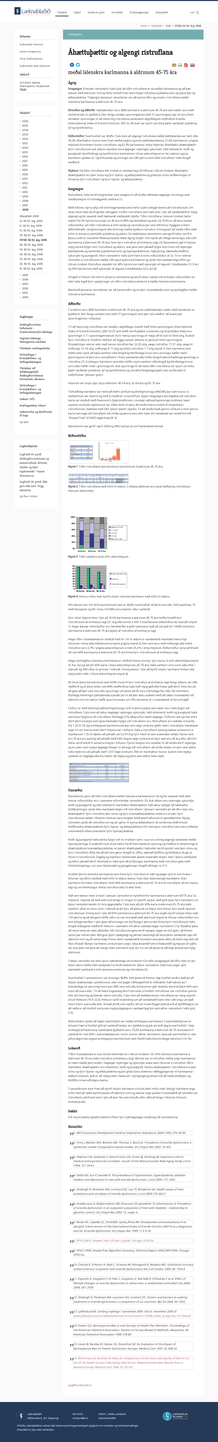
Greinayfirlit (161, 12)
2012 (25, 183)
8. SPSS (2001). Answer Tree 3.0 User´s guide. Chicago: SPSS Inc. (114, 1240)
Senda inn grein (96, 12)
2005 (25, 275)
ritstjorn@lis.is (80, 1418)
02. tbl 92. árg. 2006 (31, 264)
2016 (25, 165)
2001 (25, 293)
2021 (25, 143)
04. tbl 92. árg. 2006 (31, 254)
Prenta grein (180, 65)
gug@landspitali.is (80, 1385)
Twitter (78, 65)
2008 (25, 201)
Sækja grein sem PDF (186, 65)
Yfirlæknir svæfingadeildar (35, 348)
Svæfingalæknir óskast (33, 405)
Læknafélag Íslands (175, 1416)
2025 (25, 125)
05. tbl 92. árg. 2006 (31, 249)
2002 (25, 288)
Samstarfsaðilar (107, 1418)
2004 (25, 279)
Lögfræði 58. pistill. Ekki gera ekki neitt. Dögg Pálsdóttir (33, 486)
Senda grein (174, 65)
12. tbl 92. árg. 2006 (31, 221)
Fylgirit (77, 12)
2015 (25, 170)
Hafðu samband (117, 1414)
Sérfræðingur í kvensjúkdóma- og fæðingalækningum (30, 389)
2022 (25, 139)
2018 (25, 156)
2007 (25, 205)
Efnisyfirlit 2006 (29, 216)
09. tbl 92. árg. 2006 (31, 235)
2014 (25, 174)
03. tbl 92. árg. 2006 (31, 259)
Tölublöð (156, 25)
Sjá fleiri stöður (29, 496)
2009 (25, 196)
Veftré (101, 1414)
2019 (25, 152)
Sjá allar (24, 422)
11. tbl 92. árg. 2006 (31, 225)
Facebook (72, 65)
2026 (25, 121)
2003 (25, 284)
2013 (25, 178)
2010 (25, 192)
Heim (144, 25)
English (192, 65)
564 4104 (78, 1414)
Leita (197, 12)
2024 (25, 130)
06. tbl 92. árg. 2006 (31, 245)
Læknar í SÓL (27, 399)
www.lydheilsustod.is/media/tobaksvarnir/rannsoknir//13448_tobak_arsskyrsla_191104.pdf (132, 1316)
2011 (24, 187)
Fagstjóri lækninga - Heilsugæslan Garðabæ (33, 340)
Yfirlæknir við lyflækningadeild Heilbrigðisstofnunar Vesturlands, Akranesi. (32, 373)
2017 (24, 161)
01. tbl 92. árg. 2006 (31, 268)
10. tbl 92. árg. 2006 (31, 230)
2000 (25, 297)
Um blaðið (117, 12)
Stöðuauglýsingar (139, 12)
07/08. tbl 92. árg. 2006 (188, 25)
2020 (25, 147)
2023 (25, 134)
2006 (168, 25)
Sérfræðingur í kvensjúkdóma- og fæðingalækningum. (31, 358)
